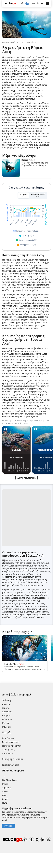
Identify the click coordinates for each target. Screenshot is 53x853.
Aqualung (6, 787)
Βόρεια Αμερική (8, 42)
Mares (5, 784)
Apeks (5, 791)
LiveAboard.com (9, 780)
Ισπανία (5, 708)
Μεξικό (5, 723)
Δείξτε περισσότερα (26, 477)
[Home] (10, 3)
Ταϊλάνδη (6, 700)
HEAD (4, 802)
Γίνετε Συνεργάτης (10, 765)
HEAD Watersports (13, 770)
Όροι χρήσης (8, 749)
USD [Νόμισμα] (33, 3)
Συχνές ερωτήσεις (10, 742)
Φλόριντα (6, 715)
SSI (3, 776)
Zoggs (5, 799)
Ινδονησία (7, 711)
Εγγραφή (8, 825)
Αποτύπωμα (7, 753)
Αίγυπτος (6, 704)
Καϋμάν (20, 42)
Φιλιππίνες (7, 719)
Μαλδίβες (6, 726)
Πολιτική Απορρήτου (11, 745)
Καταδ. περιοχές (17, 632)
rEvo (4, 795)
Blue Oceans (8, 738)
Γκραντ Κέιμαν (30, 42)
